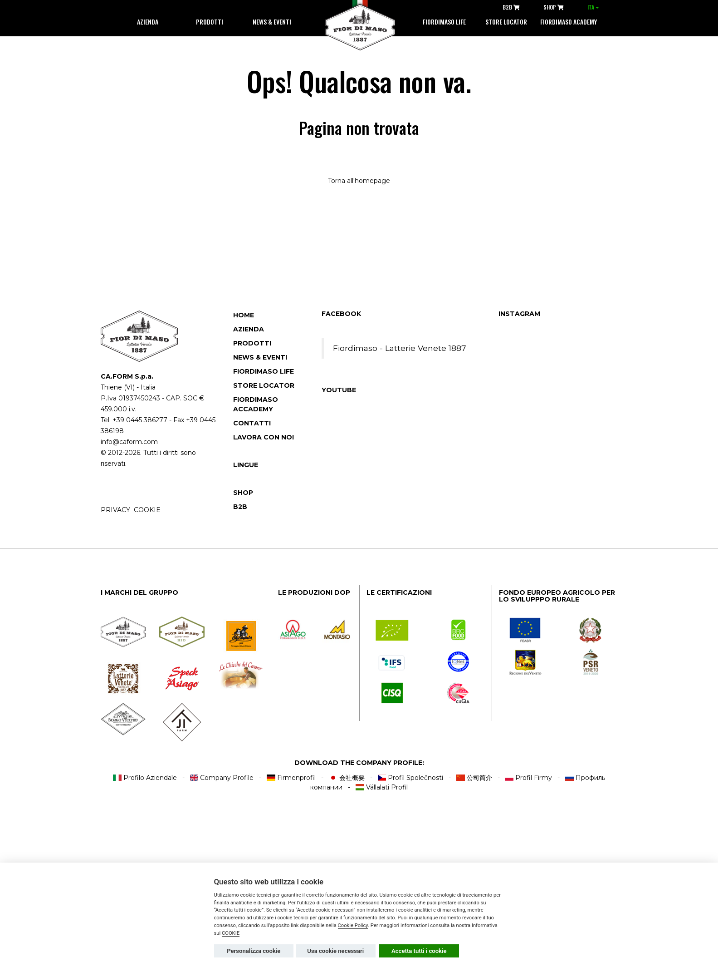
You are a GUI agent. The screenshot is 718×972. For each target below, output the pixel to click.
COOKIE (147, 510)
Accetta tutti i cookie (419, 950)
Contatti (252, 423)
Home (243, 315)
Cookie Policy (353, 925)
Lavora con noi (263, 437)
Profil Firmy (528, 778)
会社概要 (347, 778)
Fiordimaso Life (263, 371)
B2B (511, 7)
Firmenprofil (291, 778)
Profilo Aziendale (145, 778)
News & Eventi (272, 21)
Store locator (506, 21)
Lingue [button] (245, 465)
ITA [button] (593, 7)
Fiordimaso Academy (568, 21)
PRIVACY (115, 510)
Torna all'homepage (359, 181)
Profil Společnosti (411, 778)
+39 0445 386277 (139, 420)
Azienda (147, 21)
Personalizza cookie (253, 950)
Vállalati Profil (382, 787)
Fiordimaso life (444, 21)
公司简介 (474, 778)
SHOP (553, 7)
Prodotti (209, 21)
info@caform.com (129, 442)
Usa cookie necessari (335, 950)
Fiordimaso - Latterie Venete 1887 (399, 348)
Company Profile (222, 778)
